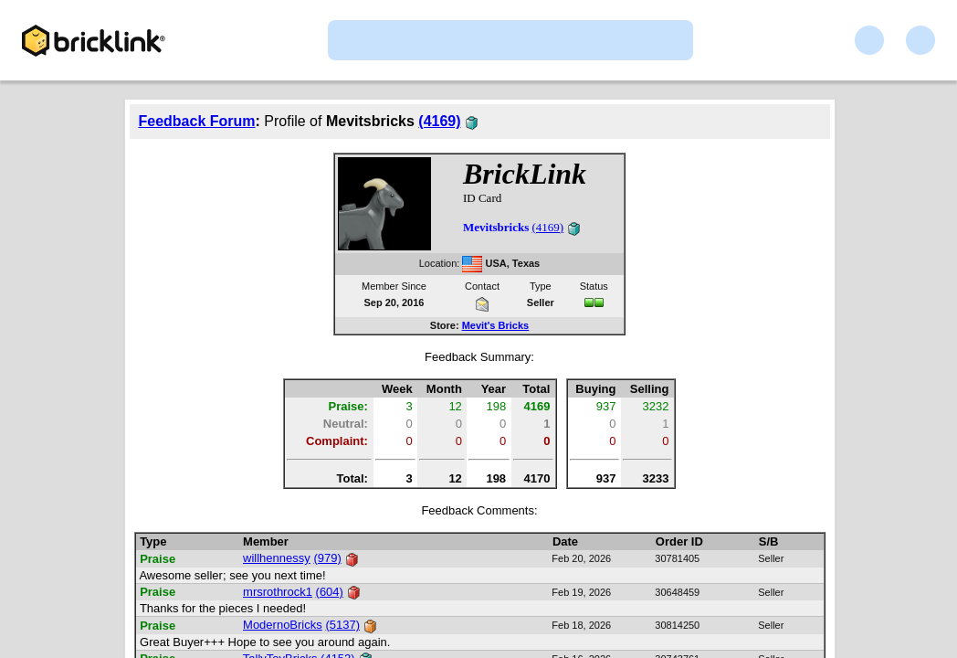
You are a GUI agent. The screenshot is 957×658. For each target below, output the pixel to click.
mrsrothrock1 (277, 592)
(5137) (342, 624)
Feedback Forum (197, 121)
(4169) (439, 121)
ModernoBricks (282, 624)
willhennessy (276, 558)
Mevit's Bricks (496, 325)
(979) (327, 558)
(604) (329, 592)
